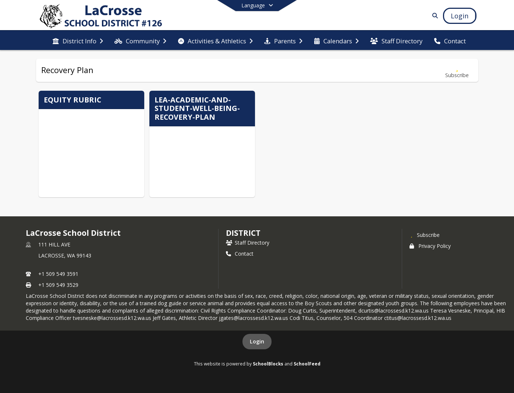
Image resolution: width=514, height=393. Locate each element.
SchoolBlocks (268, 364)
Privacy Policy (430, 245)
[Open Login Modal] (459, 16)
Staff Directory (247, 242)
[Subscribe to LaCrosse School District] (425, 235)
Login (257, 341)
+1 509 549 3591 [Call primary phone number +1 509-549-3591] (58, 273)
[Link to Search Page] (433, 15)
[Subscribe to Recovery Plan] (457, 70)
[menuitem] (78, 40)
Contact (240, 253)
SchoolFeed (307, 364)
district (243, 233)
